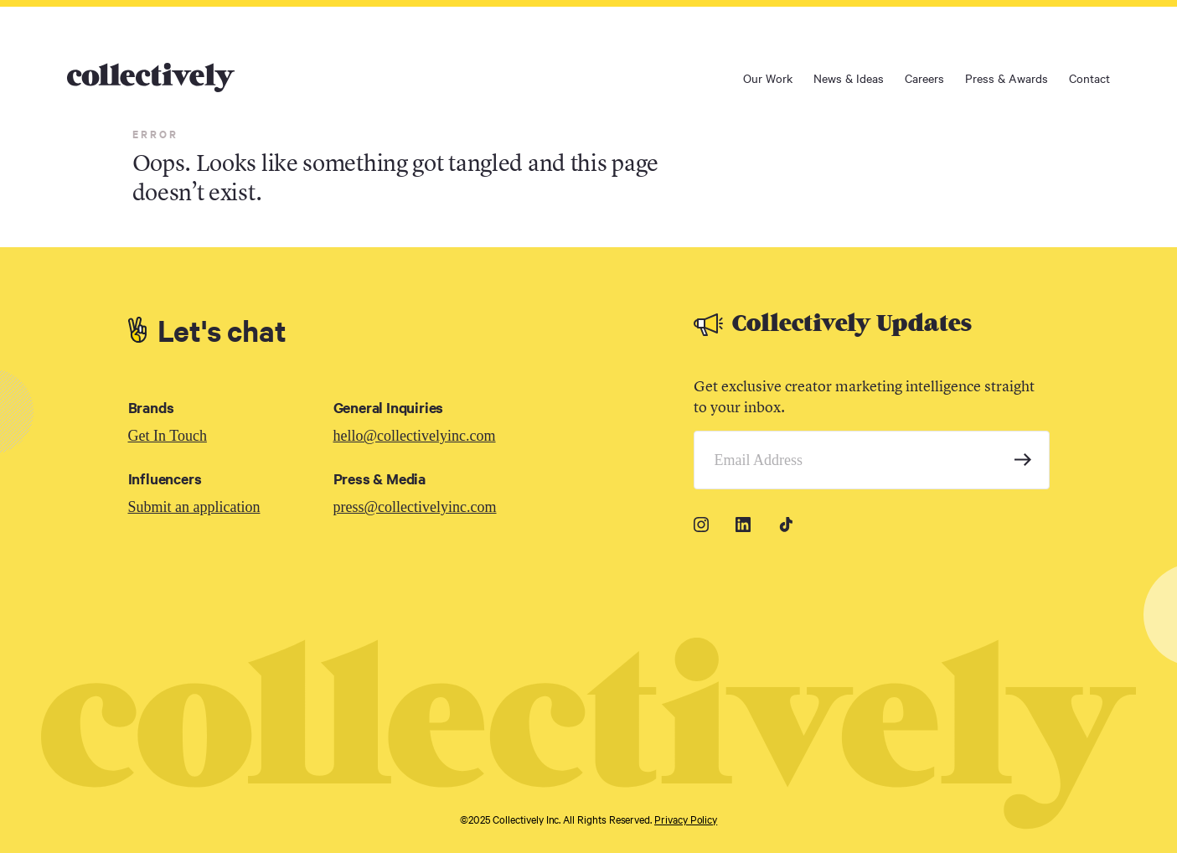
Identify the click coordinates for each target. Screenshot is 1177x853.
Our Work (767, 78)
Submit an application (194, 507)
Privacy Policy (685, 818)
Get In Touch (167, 435)
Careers (924, 78)
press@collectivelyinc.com (415, 507)
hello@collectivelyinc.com (414, 435)
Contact (1089, 78)
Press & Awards (1006, 78)
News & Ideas (848, 78)
